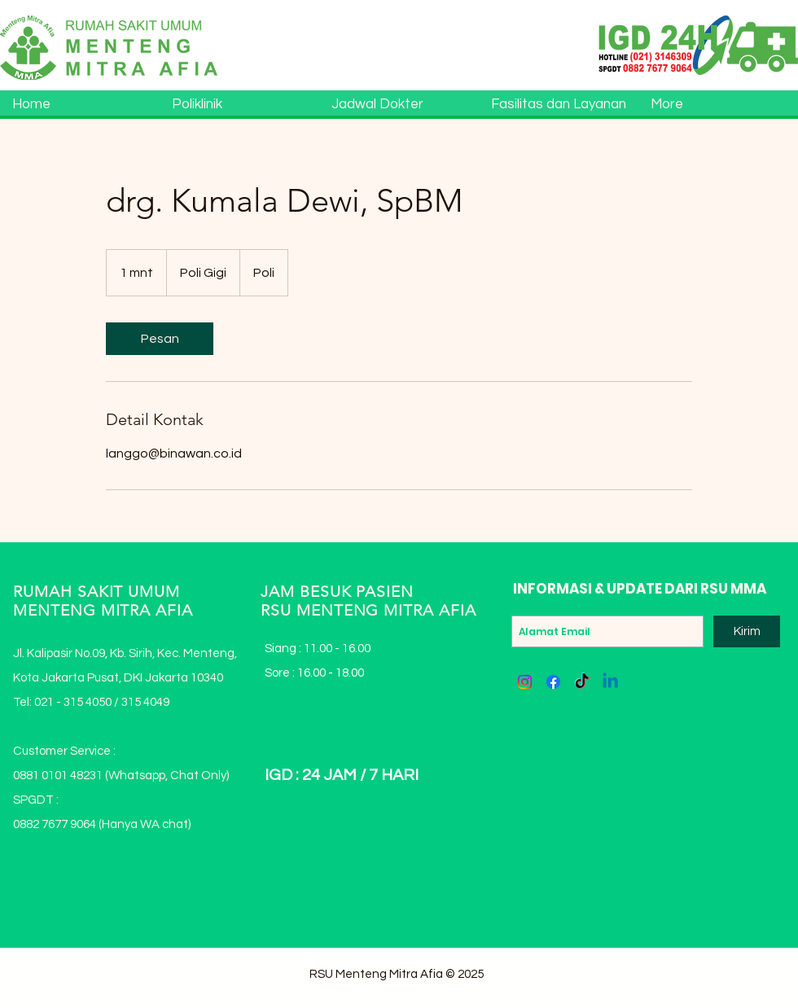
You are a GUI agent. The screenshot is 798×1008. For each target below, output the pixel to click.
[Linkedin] (610, 682)
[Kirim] (746, 631)
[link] (159, 338)
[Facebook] (553, 682)
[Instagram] (524, 682)
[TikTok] (581, 682)
